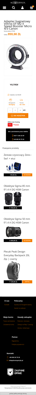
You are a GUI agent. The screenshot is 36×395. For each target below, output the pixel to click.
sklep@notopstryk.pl (16, 360)
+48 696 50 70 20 (18, 139)
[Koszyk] (31, 7)
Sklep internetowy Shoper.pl (18, 386)
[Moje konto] (22, 7)
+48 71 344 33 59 (18, 136)
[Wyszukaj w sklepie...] (13, 7)
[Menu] (4, 7)
